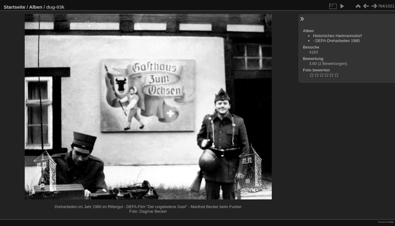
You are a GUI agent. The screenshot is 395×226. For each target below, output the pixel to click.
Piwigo (391, 222)
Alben (35, 7)
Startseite (14, 7)
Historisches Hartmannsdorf (337, 35)
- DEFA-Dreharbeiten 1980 (336, 40)
